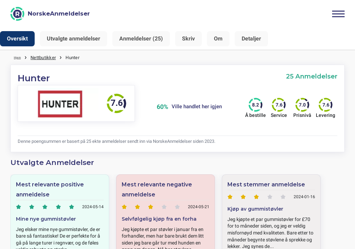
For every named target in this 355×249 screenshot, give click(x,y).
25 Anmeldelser (311, 76)
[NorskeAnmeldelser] (50, 14)
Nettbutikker (46, 57)
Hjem (19, 57)
